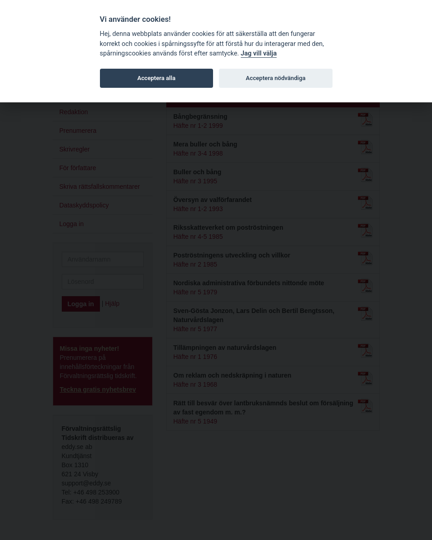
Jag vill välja (259, 53)
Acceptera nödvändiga (275, 78)
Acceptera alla (156, 78)
